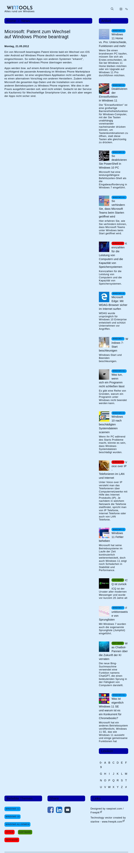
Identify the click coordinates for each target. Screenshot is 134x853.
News (25, 21)
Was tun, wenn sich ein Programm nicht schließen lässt (111, 380)
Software (25, 832)
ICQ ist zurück (120, 582)
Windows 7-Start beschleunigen (113, 344)
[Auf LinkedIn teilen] (59, 810)
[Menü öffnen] (126, 9)
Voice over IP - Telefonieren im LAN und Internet (113, 470)
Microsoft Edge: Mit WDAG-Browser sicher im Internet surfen (113, 303)
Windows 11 (12, 809)
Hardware (12, 840)
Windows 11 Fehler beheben (111, 537)
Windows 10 (12, 816)
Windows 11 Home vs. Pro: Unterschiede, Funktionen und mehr (113, 40)
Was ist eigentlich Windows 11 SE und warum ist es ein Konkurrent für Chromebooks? (111, 708)
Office (9, 832)
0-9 (101, 765)
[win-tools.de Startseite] (19, 9)
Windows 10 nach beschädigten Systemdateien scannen (111, 424)
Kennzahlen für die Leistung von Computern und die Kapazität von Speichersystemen (113, 255)
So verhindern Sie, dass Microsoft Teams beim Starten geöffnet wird (112, 208)
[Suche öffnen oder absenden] (112, 9)
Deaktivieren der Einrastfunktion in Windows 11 (113, 94)
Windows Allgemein (17, 824)
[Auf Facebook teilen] (50, 810)
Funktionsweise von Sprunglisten (113, 613)
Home (11, 21)
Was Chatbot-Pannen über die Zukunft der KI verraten (113, 651)
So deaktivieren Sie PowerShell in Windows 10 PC (113, 161)
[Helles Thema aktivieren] (121, 9)
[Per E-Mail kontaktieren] (67, 810)
